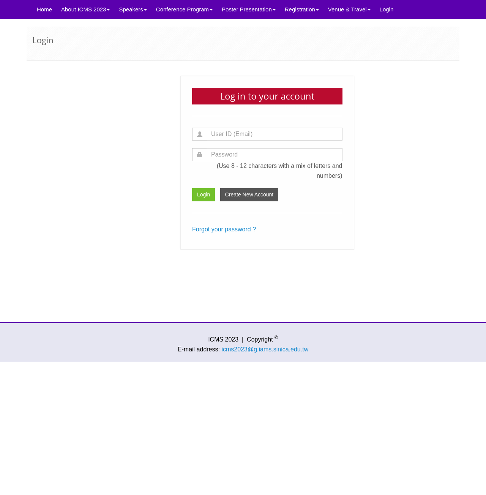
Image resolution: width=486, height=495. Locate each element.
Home (44, 9)
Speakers (133, 9)
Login (387, 9)
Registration (302, 9)
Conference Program (184, 9)
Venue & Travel (349, 9)
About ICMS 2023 (85, 9)
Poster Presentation (249, 9)
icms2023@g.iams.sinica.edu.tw (264, 349)
